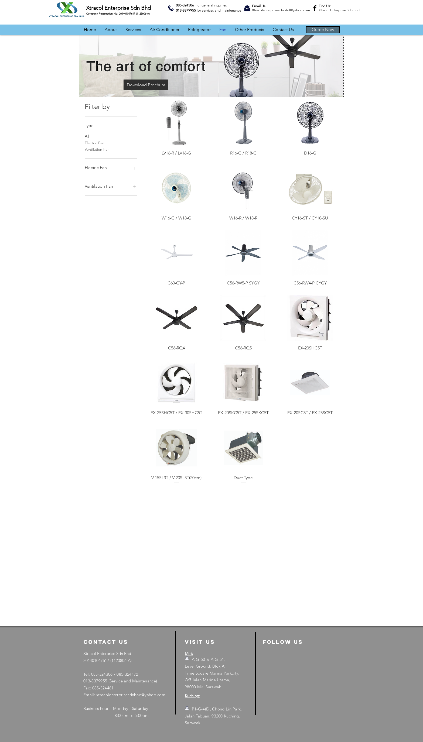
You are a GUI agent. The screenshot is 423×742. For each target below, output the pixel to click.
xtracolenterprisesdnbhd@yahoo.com (130, 694)
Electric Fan (94, 142)
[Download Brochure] (146, 85)
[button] (323, 29)
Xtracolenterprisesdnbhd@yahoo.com (281, 10)
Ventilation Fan (97, 149)
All (87, 136)
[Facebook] (315, 8)
